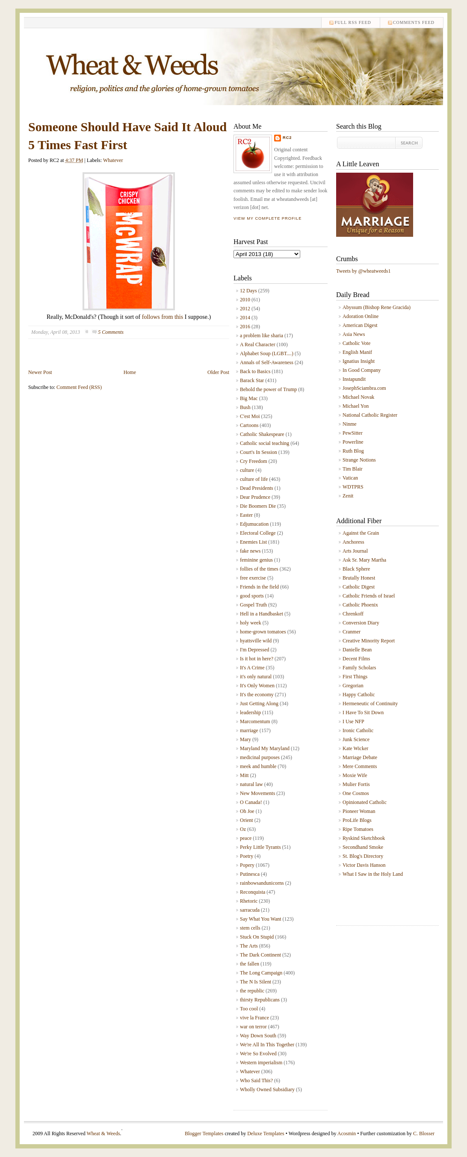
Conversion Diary (361, 623)
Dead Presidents (256, 488)
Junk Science (356, 739)
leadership (250, 712)
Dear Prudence (255, 497)
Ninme (350, 424)
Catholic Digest (359, 587)
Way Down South (258, 1036)
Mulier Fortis (356, 784)
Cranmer (352, 632)
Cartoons (249, 425)
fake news (250, 551)
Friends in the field (259, 587)
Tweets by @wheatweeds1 (363, 271)
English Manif (357, 352)
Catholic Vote (356, 343)
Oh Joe (247, 811)
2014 (245, 318)
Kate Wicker (355, 748)
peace (245, 838)
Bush (245, 407)
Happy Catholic (359, 695)
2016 (245, 327)
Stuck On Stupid (257, 937)
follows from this (162, 317)
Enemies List (253, 542)
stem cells (250, 928)
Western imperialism (261, 1063)
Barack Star (252, 380)
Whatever (113, 160)
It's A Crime (252, 668)
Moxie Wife (355, 775)
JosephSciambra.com (364, 388)
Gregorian (353, 686)
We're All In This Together (267, 1045)
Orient (246, 820)
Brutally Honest (359, 578)
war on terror (253, 1027)
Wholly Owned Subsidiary (267, 1089)
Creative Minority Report (369, 641)
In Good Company (362, 370)
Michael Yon (356, 406)
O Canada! (251, 802)
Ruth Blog (353, 451)
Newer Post (40, 372)
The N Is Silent (255, 982)
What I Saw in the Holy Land (373, 874)
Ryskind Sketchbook (364, 838)
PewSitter (353, 433)
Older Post (218, 372)
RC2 (287, 137)
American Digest (360, 325)
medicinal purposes (260, 757)
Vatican (350, 478)
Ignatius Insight (359, 361)
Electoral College (258, 533)
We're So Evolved (258, 1054)
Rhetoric (248, 901)
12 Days (248, 291)
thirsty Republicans (260, 1000)
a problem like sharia (261, 336)
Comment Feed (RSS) (79, 387)
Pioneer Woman (359, 811)
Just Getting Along (259, 704)
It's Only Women (257, 686)
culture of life (254, 479)
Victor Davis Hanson (364, 865)
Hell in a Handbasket (261, 614)
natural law (251, 784)
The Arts (249, 946)
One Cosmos (356, 793)
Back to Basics (255, 371)
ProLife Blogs (357, 820)
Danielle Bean (357, 650)
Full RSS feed (352, 22)
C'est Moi (250, 416)
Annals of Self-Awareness (266, 362)
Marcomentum (255, 721)
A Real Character (257, 344)
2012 (245, 309)
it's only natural (256, 677)
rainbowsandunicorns (262, 883)
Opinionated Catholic (365, 802)
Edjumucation (254, 524)
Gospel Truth (253, 605)
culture (247, 470)
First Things (355, 677)
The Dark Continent (260, 955)
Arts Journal (355, 551)
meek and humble (258, 766)
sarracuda (250, 910)
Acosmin (346, 1133)
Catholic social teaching (264, 443)
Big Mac (249, 398)
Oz (243, 829)
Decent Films (356, 659)
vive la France (254, 1018)
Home (130, 372)
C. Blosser (423, 1133)
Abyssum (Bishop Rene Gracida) (377, 307)
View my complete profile (267, 218)
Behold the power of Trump (268, 389)
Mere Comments (360, 766)
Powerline (353, 442)
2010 (245, 300)
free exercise (253, 578)
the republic (252, 991)
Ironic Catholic (358, 730)
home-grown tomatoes (263, 632)
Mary (245, 739)
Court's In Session (258, 452)
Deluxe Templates (265, 1133)
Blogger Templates (204, 1133)
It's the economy (257, 695)
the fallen (249, 964)
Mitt (244, 775)
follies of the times (259, 569)
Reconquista (252, 892)
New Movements (257, 793)
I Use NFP (353, 721)
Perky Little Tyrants (260, 847)
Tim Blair (353, 469)
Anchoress (353, 542)
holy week (250, 623)
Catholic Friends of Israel (369, 596)
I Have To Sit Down (363, 712)
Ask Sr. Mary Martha (364, 560)
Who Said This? (256, 1080)
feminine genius (256, 560)
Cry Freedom (253, 461)
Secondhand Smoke (363, 847)
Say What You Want (260, 919)
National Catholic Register (370, 415)
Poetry (246, 856)
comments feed (413, 22)
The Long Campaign (261, 973)
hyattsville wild (256, 641)
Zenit (348, 496)
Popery (247, 865)
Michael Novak (358, 397)
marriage (249, 730)
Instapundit (354, 379)
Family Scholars (359, 668)
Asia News (354, 334)
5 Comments (111, 332)
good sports (252, 596)
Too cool (249, 1009)
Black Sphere (356, 569)
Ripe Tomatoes (358, 829)
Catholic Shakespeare (262, 434)
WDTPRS (353, 487)
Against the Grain (361, 533)
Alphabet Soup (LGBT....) (266, 353)
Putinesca (250, 874)
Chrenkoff (353, 614)
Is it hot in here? (256, 659)
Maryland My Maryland (265, 748)
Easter (246, 515)
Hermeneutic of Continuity (370, 704)
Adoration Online (360, 316)
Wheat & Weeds (103, 1133)
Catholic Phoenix (360, 605)
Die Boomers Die (258, 506)
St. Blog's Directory (363, 856)
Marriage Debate (360, 757)
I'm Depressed (254, 650)
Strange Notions (359, 460)
